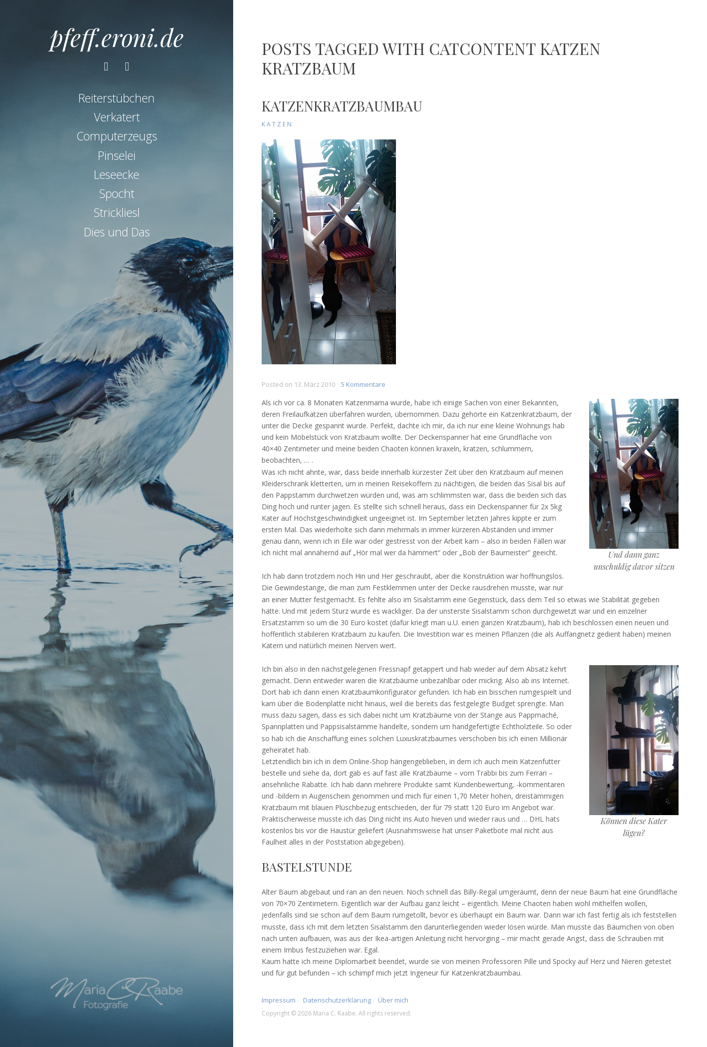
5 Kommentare (363, 384)
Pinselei (117, 155)
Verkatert (117, 117)
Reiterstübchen (116, 98)
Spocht (116, 193)
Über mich (393, 1000)
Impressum (279, 1000)
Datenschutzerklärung (337, 1000)
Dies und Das (117, 232)
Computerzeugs (116, 136)
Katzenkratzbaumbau (342, 105)
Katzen (277, 124)
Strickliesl (117, 212)
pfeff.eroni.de (117, 37)
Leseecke (116, 174)
